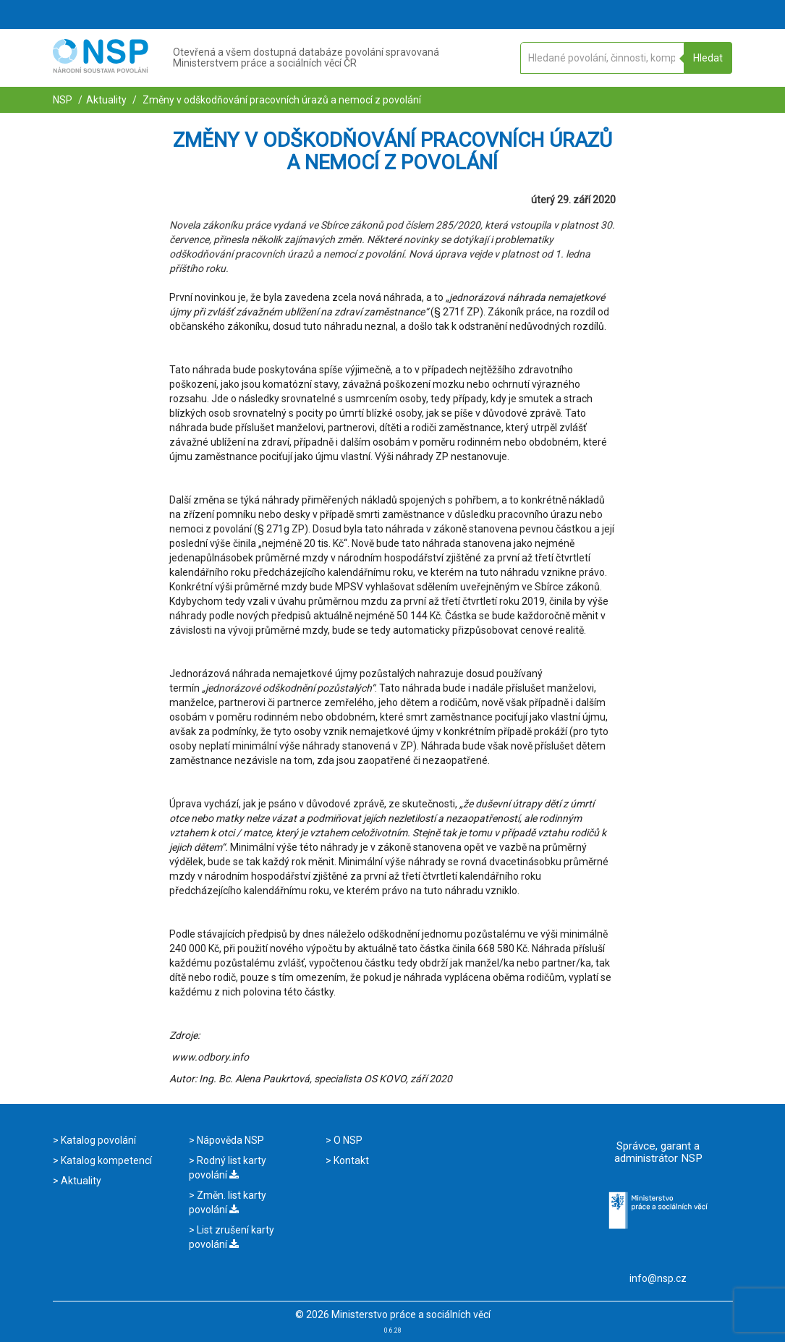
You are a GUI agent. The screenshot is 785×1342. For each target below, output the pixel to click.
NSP (62, 100)
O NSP (346, 1140)
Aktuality (106, 100)
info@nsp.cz (658, 1278)
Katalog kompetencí (105, 1160)
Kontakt (350, 1160)
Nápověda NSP (229, 1140)
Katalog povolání (97, 1140)
